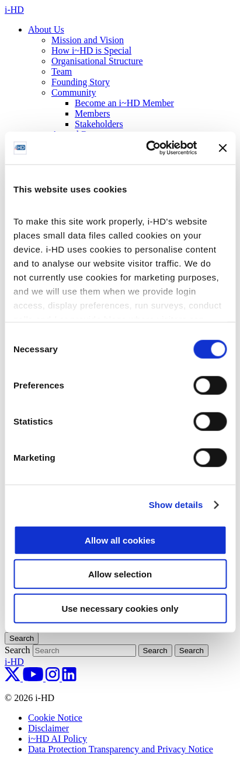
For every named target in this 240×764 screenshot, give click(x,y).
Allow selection (120, 574)
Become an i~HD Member (124, 103)
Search (17, 650)
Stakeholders (99, 124)
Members (92, 113)
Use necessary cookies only (119, 608)
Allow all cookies (120, 540)
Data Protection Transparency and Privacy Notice (120, 749)
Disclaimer (48, 728)
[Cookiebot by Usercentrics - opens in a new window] (148, 148)
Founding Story (80, 82)
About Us (46, 29)
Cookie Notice (55, 718)
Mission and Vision (87, 40)
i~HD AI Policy (57, 739)
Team (61, 71)
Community (73, 92)
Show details (176, 505)
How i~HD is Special (91, 50)
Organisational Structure (97, 61)
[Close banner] (222, 148)
